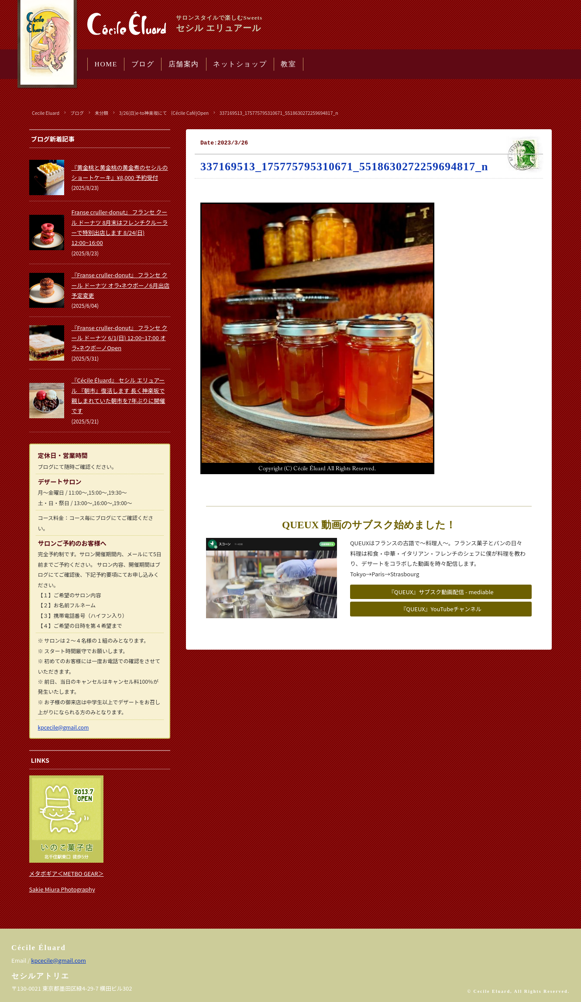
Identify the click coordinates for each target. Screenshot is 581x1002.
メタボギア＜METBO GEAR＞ (66, 873)
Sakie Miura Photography (62, 889)
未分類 (101, 113)
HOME (106, 64)
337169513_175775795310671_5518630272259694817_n (279, 113)
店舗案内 (183, 64)
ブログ (143, 64)
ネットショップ (240, 64)
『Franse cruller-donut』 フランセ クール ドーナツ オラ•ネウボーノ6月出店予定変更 (121, 285)
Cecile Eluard (45, 113)
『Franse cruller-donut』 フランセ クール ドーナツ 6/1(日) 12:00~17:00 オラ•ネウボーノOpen (120, 338)
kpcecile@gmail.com (63, 727)
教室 (288, 64)
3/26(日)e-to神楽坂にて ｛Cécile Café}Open (164, 113)
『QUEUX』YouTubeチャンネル (440, 609)
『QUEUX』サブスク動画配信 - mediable (441, 592)
